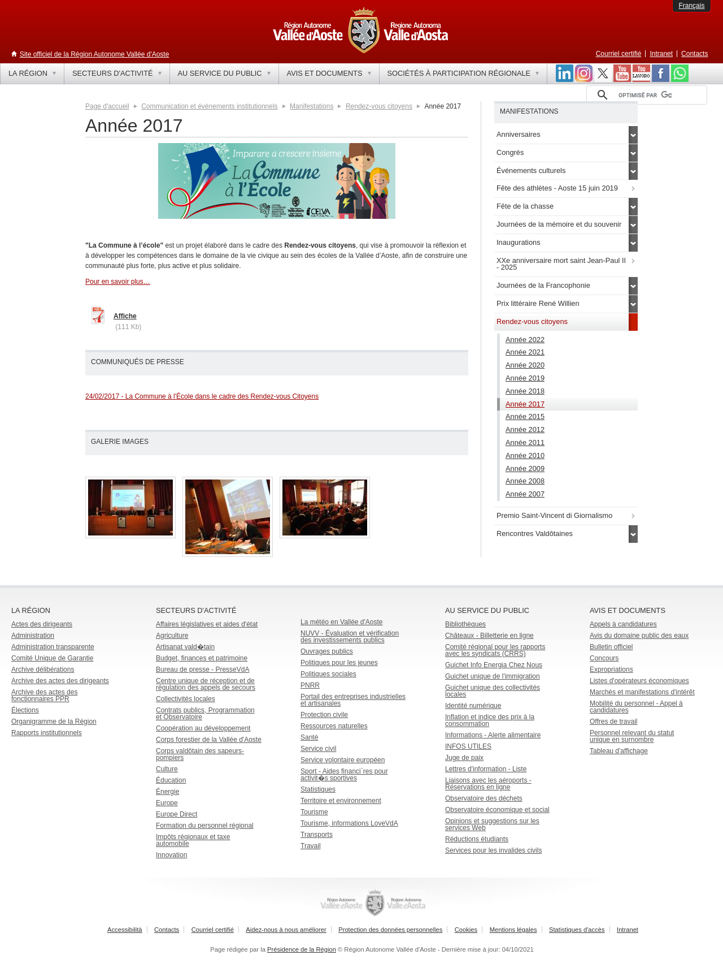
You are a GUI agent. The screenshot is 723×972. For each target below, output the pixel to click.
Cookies (466, 929)
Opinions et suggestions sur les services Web (492, 824)
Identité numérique (473, 706)
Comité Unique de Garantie (52, 658)
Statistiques (318, 789)
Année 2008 (525, 481)
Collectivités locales (185, 699)
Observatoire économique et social (497, 810)
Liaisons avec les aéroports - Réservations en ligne (488, 783)
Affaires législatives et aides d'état (207, 624)
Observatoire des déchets (483, 798)
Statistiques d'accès (577, 929)
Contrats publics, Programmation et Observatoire (205, 713)
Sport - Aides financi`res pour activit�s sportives (344, 774)
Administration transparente (52, 647)
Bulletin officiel (611, 647)
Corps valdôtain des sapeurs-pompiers (200, 754)
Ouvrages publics (326, 651)
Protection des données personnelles (390, 929)
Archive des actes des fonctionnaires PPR (44, 695)
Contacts (694, 54)
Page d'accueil (107, 106)
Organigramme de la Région (54, 721)
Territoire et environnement (340, 801)
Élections (25, 710)
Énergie (167, 792)
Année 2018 (525, 391)
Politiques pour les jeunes (339, 663)
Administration (32, 636)
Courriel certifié (619, 54)
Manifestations (311, 106)
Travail (310, 846)
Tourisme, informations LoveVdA (349, 823)
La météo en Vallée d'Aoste (341, 622)
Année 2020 (525, 365)
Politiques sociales (328, 674)
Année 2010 (525, 455)
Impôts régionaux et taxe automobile (193, 840)
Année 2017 (525, 404)
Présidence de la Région (301, 949)
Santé (309, 737)
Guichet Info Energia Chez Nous (493, 665)
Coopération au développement (203, 728)
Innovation (171, 855)
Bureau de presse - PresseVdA (202, 669)
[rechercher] (645, 95)
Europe (167, 803)
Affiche (125, 316)
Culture (167, 769)
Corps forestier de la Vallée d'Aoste (209, 740)
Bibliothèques (465, 624)
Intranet (661, 54)
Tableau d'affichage (619, 751)
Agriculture (172, 636)
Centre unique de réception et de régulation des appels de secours (205, 684)
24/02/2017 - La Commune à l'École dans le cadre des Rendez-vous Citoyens (202, 396)
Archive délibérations (42, 669)
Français (691, 6)
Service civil (318, 749)
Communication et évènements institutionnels (209, 106)
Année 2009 (525, 468)
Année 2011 (525, 442)
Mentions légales (513, 929)
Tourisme (314, 812)
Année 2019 (525, 378)
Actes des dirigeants (41, 624)
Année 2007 (525, 494)
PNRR (310, 685)
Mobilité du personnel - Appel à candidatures (636, 706)
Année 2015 (525, 416)
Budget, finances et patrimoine (201, 658)
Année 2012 (525, 429)
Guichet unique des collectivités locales (492, 691)
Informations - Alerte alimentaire (493, 735)
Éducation (171, 780)
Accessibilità (124, 929)
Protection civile (324, 715)
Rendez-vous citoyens (379, 106)
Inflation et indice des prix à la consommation (489, 720)
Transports (316, 835)
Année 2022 (525, 339)
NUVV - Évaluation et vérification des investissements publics (349, 636)
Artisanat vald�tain (185, 647)
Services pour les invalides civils (493, 850)
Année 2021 (525, 352)
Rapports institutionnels (46, 733)
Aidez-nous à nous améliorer (286, 929)
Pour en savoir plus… (117, 282)
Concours (604, 658)
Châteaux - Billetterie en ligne (489, 636)
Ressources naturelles (334, 726)
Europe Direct (176, 814)
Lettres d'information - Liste (485, 769)
